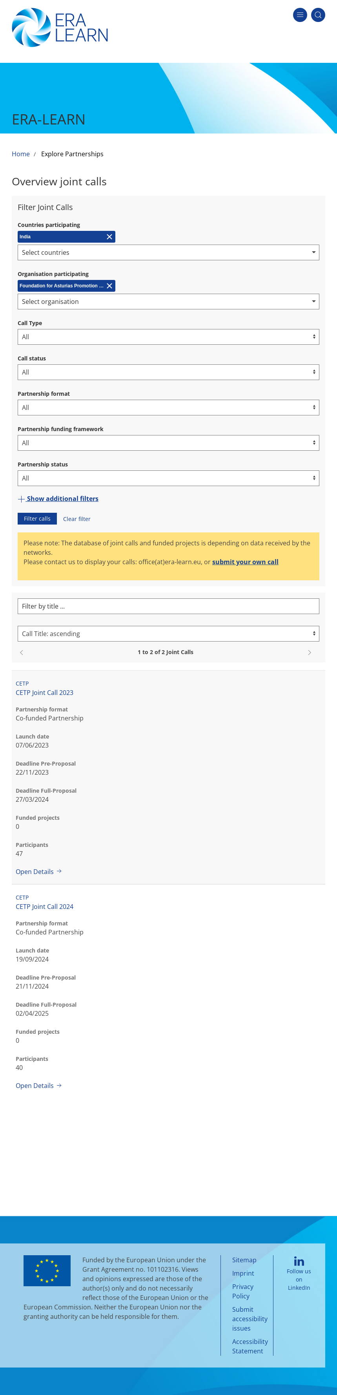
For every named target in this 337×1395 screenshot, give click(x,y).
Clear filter (77, 519)
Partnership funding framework (61, 429)
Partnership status (43, 464)
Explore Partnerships (72, 154)
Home (21, 154)
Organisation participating (53, 274)
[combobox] (168, 252)
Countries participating (49, 225)
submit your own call (245, 562)
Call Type (30, 323)
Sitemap (244, 1260)
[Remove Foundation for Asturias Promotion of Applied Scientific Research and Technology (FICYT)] (66, 286)
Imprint (243, 1273)
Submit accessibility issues (250, 1319)
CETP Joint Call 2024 (44, 906)
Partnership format (44, 393)
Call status (32, 358)
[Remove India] (66, 237)
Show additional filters (58, 498)
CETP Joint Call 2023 (44, 692)
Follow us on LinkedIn (299, 1274)
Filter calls (37, 518)
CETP (22, 683)
